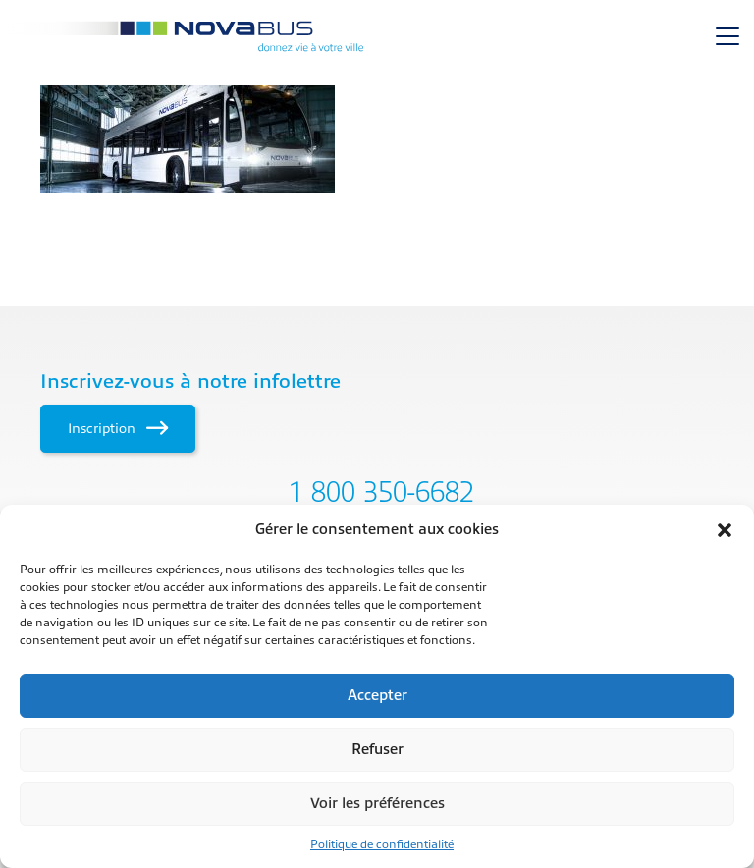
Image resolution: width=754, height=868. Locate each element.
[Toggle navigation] (727, 36)
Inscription (117, 428)
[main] (377, 139)
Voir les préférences (377, 803)
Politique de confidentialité (382, 844)
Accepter (377, 695)
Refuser (377, 749)
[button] (724, 530)
